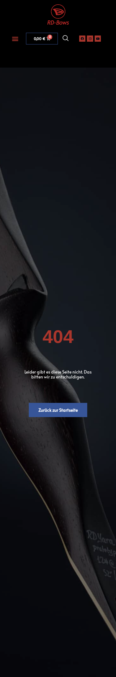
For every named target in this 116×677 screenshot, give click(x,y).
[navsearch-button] (65, 38)
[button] (15, 38)
